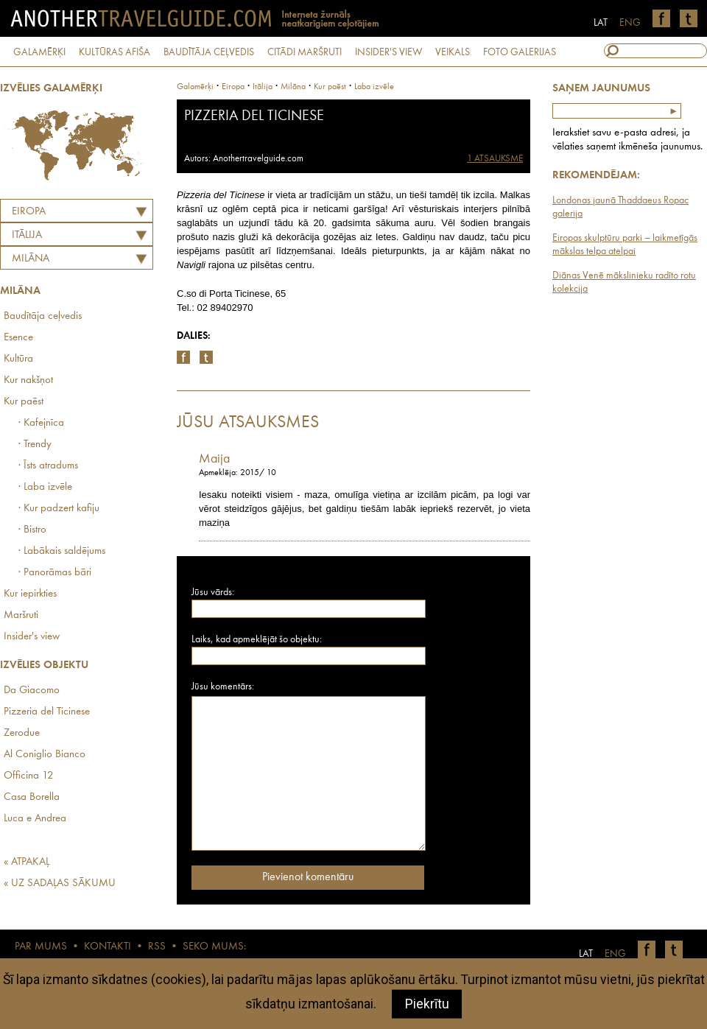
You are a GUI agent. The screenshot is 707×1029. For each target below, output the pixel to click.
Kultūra (18, 359)
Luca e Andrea (35, 818)
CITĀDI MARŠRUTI (304, 52)
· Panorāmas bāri (54, 572)
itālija (262, 86)
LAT (601, 23)
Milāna (30, 258)
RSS (157, 946)
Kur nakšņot (28, 380)
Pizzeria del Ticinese (47, 711)
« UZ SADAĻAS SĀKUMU (60, 883)
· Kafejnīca (41, 423)
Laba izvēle (374, 86)
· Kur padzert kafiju (58, 508)
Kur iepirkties (30, 594)
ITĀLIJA (27, 235)
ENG (630, 23)
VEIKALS (452, 52)
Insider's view (32, 636)
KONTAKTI (107, 946)
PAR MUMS (41, 946)
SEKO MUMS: (214, 946)
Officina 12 (29, 776)
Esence (18, 337)
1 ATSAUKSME (495, 159)
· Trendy (35, 444)
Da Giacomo (32, 690)
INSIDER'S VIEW (388, 52)
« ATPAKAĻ (26, 862)
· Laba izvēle (45, 487)
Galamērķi (195, 86)
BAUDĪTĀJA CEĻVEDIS (208, 52)
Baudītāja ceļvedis (43, 316)
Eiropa (29, 211)
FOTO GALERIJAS (519, 52)
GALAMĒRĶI (39, 52)
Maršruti (21, 615)
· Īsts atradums (48, 465)
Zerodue (22, 733)
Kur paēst (23, 401)
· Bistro (32, 529)
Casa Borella (32, 797)
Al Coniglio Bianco (44, 754)
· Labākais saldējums (61, 551)
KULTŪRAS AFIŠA (114, 52)
